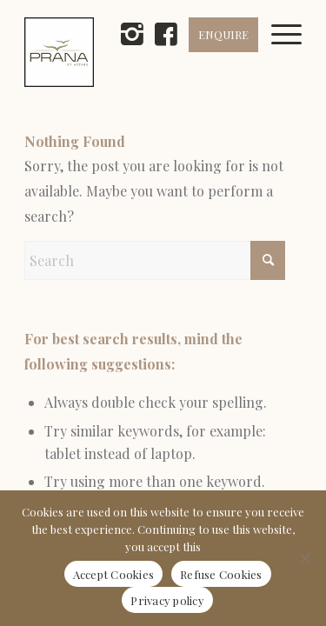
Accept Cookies (114, 574)
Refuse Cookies (221, 574)
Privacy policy (167, 600)
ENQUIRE (223, 34)
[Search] (154, 260)
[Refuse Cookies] (304, 558)
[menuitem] (293, 52)
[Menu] (293, 52)
